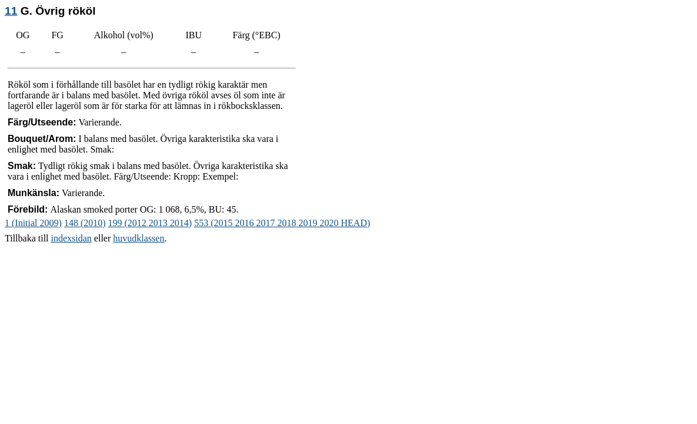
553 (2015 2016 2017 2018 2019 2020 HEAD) (282, 223)
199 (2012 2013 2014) (150, 223)
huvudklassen (138, 238)
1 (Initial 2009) (33, 223)
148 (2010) (85, 223)
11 (11, 11)
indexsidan (71, 238)
